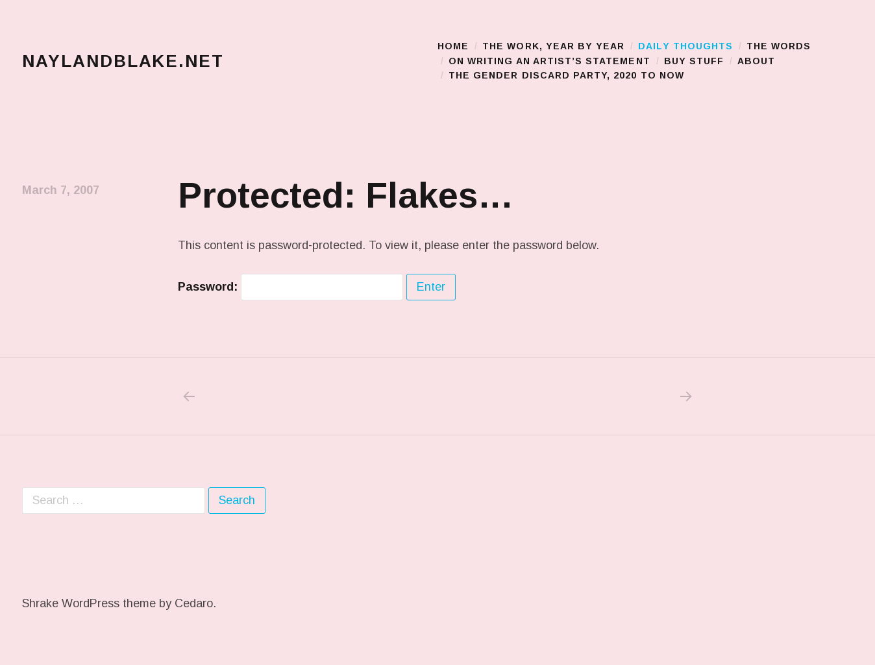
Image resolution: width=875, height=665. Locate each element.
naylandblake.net (123, 61)
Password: (290, 287)
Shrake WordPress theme (89, 603)
